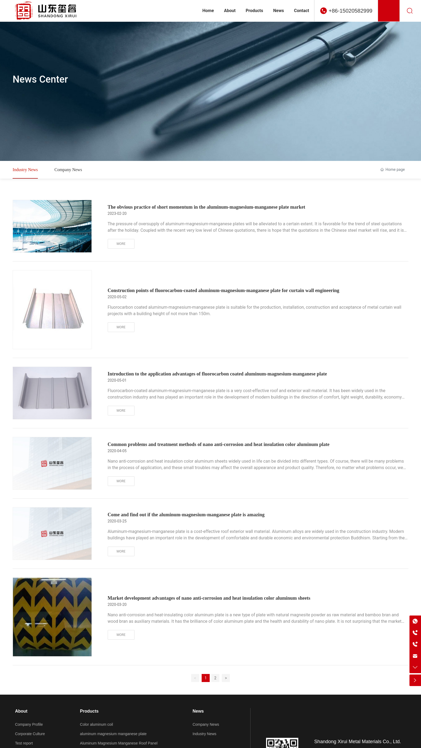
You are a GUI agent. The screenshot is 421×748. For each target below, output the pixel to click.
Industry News (25, 169)
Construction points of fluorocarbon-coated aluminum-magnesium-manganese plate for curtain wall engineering (223, 290)
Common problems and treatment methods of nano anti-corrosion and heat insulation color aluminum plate (218, 444)
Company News (68, 169)
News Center (40, 79)
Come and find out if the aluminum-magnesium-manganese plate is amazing (186, 515)
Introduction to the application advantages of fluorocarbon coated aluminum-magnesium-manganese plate (217, 374)
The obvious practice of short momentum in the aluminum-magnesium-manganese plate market (206, 207)
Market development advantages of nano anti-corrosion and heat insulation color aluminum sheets (209, 598)
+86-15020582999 (350, 11)
